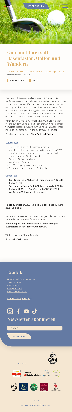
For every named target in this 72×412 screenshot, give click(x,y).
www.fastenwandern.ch (36, 219)
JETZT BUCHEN (36, 6)
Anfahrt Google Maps (18, 298)
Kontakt (36, 400)
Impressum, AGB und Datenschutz (36, 405)
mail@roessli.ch (14, 288)
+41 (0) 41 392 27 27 (17, 291)
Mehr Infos (22, 364)
